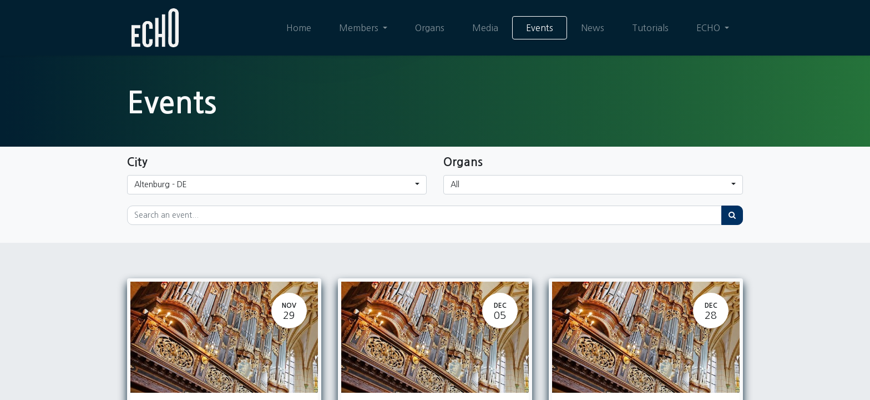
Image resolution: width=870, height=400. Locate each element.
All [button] (455, 184)
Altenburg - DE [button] (160, 184)
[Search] (732, 215)
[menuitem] (298, 27)
